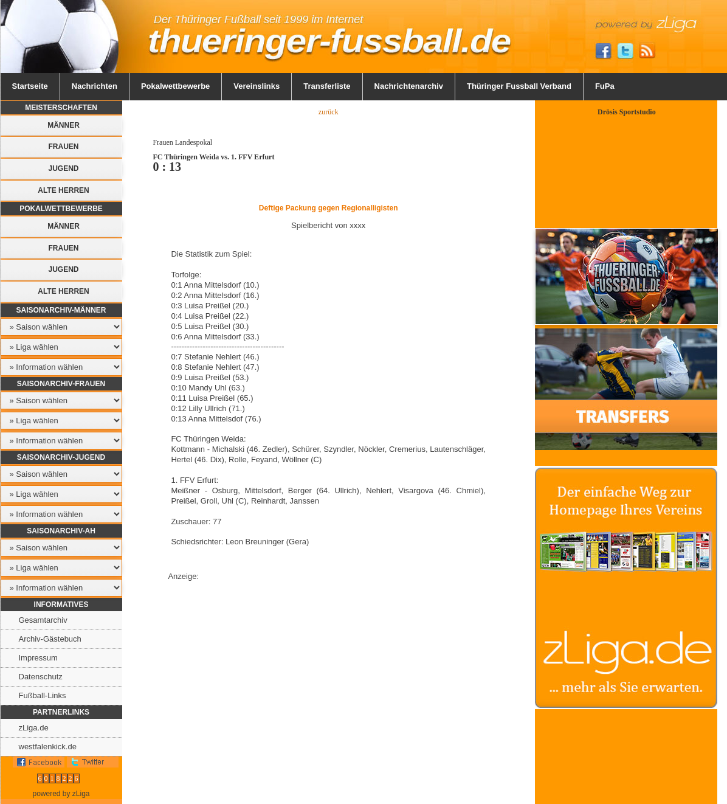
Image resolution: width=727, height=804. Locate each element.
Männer (63, 125)
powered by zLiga (60, 793)
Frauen (64, 146)
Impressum (38, 657)
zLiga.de (34, 727)
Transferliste (326, 86)
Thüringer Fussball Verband (519, 86)
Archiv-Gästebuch (50, 638)
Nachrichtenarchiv (408, 86)
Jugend (63, 168)
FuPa (605, 86)
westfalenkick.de (48, 746)
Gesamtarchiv (43, 620)
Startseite (30, 86)
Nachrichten (94, 86)
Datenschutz (41, 676)
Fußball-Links (42, 695)
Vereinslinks (256, 86)
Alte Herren (63, 190)
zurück (329, 112)
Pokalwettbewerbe (175, 86)
